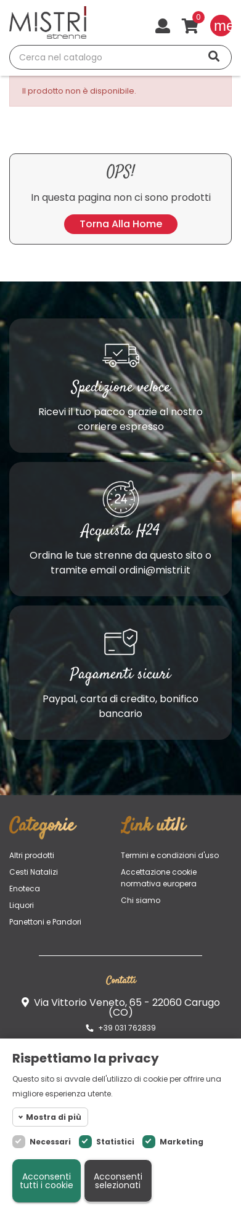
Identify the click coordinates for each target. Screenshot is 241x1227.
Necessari (50, 1141)
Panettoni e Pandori (45, 922)
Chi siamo (140, 900)
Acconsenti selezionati (118, 1180)
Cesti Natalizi (33, 872)
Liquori (21, 905)
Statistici (115, 1141)
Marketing (181, 1141)
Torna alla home (121, 224)
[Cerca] (120, 57)
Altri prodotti (31, 855)
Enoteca (24, 888)
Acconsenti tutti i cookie (46, 1180)
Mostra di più (53, 1117)
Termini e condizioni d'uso (170, 855)
